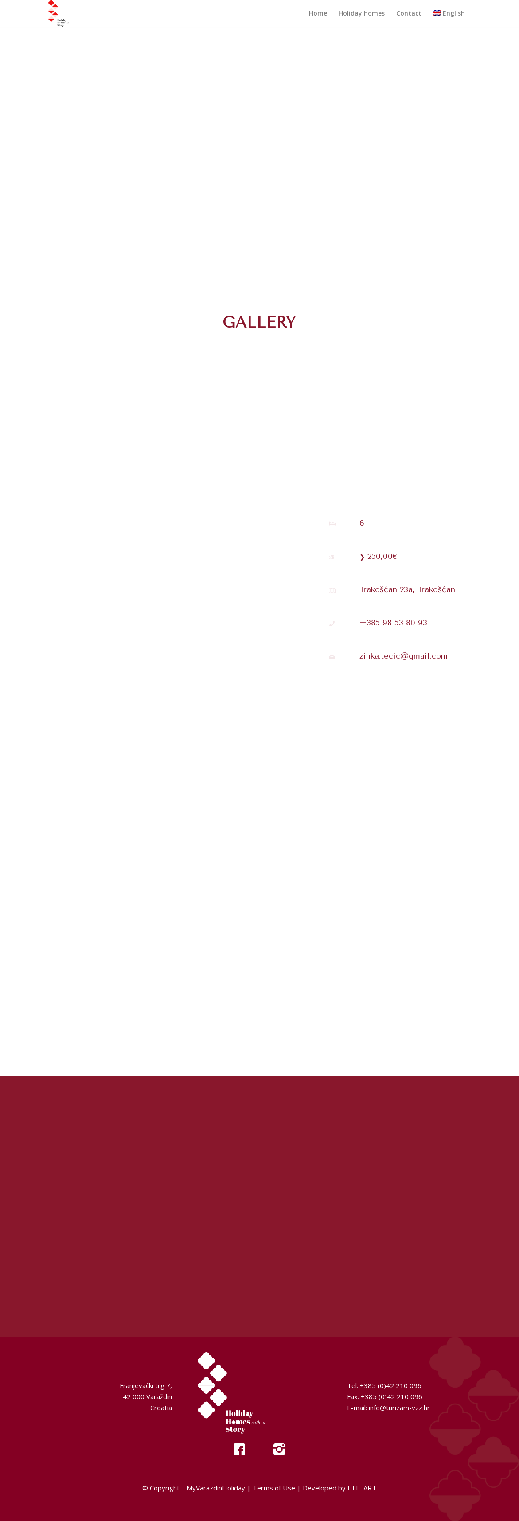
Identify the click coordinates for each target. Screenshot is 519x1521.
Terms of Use (274, 1487)
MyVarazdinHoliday (216, 1487)
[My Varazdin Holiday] (68, 13)
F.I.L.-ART (361, 1487)
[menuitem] (318, 13)
